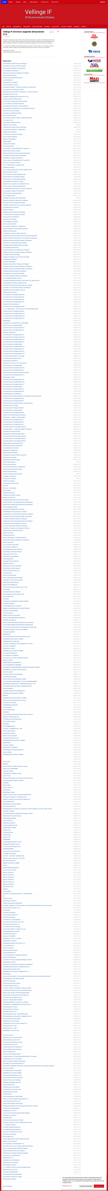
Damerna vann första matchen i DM (11, 851)
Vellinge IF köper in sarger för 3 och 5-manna (14, 858)
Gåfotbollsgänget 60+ (8, 558)
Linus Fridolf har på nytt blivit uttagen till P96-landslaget (16, 1113)
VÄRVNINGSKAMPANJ (8, 848)
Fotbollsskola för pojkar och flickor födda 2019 (14, 233)
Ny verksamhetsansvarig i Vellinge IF (12, 591)
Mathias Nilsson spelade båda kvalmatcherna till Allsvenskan (18, 504)
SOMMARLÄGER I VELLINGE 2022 (11, 641)
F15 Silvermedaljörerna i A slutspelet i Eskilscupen (15, 955)
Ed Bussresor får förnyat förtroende (11, 431)
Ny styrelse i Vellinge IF (8, 745)
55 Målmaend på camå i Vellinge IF (11, 1087)
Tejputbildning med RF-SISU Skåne (11, 459)
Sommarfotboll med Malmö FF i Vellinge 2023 (14, 466)
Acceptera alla (99, 1186)
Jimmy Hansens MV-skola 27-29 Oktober (13, 1077)
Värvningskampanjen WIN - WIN (10, 738)
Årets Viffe (5, 485)
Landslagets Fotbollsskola (9, 853)
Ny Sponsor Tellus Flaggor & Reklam (12, 1054)
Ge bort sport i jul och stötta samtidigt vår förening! (15, 657)
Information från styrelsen (9, 912)
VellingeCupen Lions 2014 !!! (10, 1110)
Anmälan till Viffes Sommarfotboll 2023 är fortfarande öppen (18, 403)
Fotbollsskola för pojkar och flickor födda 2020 (14, 127)
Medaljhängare (6, 320)
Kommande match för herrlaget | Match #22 (13, 299)
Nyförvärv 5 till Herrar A (8, 877)
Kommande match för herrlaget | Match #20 (13, 311)
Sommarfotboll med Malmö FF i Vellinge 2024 (14, 226)
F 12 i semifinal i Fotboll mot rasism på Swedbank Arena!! (17, 1167)
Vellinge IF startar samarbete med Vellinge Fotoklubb (16, 372)
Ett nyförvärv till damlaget (9, 261)
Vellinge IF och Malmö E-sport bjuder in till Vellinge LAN (16, 799)
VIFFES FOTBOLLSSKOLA (9, 721)
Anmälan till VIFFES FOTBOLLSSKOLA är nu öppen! (15, 766)
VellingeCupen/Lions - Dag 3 (10, 1025)
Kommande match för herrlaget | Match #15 (13, 349)
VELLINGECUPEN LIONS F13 (9, 933)
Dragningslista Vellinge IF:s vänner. (11, 844)
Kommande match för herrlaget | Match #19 (13, 318)
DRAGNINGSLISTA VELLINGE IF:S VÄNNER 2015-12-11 (16, 971)
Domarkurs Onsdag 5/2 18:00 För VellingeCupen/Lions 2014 (17, 1122)
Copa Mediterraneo (7, 573)
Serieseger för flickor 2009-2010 (11, 561)
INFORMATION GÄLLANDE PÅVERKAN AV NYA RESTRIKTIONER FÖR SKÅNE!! (21, 667)
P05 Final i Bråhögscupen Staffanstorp (12, 1049)
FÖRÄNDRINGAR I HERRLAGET (10, 705)
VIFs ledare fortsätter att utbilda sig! (11, 1127)
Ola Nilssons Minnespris (9, 492)
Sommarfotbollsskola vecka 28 (10, 985)
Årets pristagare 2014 (8, 1136)
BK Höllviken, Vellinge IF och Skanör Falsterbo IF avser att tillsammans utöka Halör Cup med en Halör (27, 905)
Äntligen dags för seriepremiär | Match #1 (13, 443)
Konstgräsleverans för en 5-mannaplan (12, 1058)
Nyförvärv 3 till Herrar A (8, 881)
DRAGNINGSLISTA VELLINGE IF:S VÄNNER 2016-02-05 (16, 966)
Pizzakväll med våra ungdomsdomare (12, 358)
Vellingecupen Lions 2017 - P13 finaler (12, 938)
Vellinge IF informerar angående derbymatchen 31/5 (15, 1098)
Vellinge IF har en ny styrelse (10, 124)
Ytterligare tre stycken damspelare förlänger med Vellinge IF (17, 240)
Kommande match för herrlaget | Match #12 (13, 379)
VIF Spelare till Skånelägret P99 (10, 1172)
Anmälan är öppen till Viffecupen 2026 (12, 99)
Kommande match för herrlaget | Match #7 (13, 419)
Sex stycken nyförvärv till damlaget (11, 254)
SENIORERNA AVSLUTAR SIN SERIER (12, 804)
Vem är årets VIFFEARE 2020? (10, 653)
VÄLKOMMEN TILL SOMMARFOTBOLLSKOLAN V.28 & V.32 (17, 1004)
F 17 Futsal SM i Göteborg (9, 1124)
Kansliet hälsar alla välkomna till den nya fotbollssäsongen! (17, 990)
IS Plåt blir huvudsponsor (9, 481)
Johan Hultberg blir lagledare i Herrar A (12, 278)
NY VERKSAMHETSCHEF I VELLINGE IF (12, 606)
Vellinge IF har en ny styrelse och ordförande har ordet (16, 183)
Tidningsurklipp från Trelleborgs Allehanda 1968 (14, 282)
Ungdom (18, 2)
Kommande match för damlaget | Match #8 (13, 398)
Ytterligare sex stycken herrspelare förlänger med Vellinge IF (17, 516)
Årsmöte (5, 865)
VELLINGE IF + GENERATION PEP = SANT (12, 728)
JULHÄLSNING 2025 (8, 80)
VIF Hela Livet (45, 2)
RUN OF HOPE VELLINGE (9, 709)
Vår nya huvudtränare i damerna (10, 84)
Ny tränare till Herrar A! (8, 596)
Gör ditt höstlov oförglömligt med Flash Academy (15, 101)
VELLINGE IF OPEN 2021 (8, 603)
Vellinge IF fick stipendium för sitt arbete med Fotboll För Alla (18, 778)
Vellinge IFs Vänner (7, 898)
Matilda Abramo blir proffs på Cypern (12, 815)
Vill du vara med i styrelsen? (9, 478)
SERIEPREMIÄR (6, 839)
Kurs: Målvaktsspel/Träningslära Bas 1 (12, 1129)
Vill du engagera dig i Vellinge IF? (11, 70)
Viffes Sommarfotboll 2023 (9, 464)
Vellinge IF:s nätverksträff (9, 332)
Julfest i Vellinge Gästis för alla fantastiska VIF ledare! (16, 1139)
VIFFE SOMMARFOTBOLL (9, 726)
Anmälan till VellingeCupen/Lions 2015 (12, 1075)
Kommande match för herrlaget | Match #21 (13, 301)
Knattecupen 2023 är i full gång (10, 405)
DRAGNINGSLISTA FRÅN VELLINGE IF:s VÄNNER (14, 698)
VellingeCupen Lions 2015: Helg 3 (11, 1021)
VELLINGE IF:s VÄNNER (8, 811)
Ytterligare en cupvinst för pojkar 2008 (12, 565)
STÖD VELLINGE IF (7, 707)
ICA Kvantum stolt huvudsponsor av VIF (12, 997)
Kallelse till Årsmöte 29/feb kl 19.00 (11, 969)
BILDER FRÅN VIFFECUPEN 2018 (10, 867)
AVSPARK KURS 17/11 (8, 1157)
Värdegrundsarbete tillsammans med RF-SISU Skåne (16, 499)
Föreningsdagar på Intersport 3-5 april (12, 841)
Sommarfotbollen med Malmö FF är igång (13, 181)
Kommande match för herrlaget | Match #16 (13, 341)
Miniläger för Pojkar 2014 (9, 497)
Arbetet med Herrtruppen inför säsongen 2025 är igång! (16, 153)
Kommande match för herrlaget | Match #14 (13, 351)
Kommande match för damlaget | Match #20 (13, 306)
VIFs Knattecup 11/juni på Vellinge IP (12, 919)
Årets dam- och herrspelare (9, 488)
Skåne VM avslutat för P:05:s (10, 1011)
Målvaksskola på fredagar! (9, 1179)
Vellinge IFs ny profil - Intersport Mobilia (12, 1037)
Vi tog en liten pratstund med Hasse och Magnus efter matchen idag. (19, 627)
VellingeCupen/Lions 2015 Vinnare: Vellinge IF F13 (15, 1023)
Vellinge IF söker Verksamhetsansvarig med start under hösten (18, 622)
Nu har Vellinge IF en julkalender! (11, 655)
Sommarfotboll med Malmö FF (10, 360)
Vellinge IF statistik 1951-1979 (10, 1044)
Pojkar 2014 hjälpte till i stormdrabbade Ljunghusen (15, 228)
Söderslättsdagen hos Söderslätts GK (12, 393)
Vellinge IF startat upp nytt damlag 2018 (12, 903)
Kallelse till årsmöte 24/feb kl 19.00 (11, 1039)
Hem (4, 2)
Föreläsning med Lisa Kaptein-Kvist (11, 1155)
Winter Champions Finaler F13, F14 (11, 924)
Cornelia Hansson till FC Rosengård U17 (12, 1047)
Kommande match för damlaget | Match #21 (13, 297)
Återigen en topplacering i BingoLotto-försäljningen (15, 200)
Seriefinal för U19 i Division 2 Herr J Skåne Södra (14, 363)
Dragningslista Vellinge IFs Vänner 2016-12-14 (14, 943)
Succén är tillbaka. (7, 752)
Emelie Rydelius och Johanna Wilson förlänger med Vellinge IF (18, 514)
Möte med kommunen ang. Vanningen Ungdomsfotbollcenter (18, 1146)
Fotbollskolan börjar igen (9, 917)
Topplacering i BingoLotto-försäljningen (12, 445)
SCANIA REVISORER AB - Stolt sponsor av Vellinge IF (15, 1002)
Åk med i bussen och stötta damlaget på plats (14, 174)
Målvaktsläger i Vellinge (8, 792)
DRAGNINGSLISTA (7, 1117)
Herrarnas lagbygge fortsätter (10, 507)
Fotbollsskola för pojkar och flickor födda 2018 (14, 455)
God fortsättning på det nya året (10, 247)
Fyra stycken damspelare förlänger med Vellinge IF (15, 275)
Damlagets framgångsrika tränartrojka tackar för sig (15, 96)
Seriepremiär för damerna (9, 733)
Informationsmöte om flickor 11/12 (11, 907)
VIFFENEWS (6, 782)
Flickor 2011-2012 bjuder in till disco (11, 162)
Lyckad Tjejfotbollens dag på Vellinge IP (12, 549)
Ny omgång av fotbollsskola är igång (12, 113)
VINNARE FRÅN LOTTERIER (9, 827)
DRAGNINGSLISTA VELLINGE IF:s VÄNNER (13, 639)
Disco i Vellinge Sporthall (9, 195)
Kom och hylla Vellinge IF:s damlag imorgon (13, 165)
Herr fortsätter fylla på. (8, 146)
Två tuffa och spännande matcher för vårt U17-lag (15, 587)
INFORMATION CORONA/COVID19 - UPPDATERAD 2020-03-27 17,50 (19, 683)
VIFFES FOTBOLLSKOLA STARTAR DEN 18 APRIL (14, 679)
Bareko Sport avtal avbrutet (9, 1134)
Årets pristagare (7, 973)
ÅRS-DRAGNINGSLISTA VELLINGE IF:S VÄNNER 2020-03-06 (17, 686)
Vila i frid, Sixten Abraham (9, 462)
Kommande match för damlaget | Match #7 (13, 412)
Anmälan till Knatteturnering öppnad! (12, 1018)
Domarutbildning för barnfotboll (11, 207)
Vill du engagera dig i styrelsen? (10, 221)
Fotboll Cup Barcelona (8, 948)
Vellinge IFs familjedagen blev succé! (12, 1082)
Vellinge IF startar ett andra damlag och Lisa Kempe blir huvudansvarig (20, 238)
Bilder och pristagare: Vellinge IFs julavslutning (14, 1061)
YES (4, 896)
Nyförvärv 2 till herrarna (8, 884)
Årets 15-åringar (7, 490)
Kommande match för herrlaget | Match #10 (13, 391)
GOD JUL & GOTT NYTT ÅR (9, 870)
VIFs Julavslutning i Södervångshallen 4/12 (13, 1143)
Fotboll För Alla (6, 775)
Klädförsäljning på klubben (9, 818)
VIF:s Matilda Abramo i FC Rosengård (12, 1070)
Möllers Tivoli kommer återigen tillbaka (12, 193)
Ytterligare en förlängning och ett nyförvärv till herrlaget (16, 257)
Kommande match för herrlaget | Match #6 (13, 424)
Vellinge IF (5, 889)
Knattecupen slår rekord (9, 535)
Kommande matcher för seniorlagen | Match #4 (14, 436)
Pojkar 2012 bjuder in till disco (10, 172)
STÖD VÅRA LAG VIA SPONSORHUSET (12, 719)
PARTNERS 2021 (7, 634)
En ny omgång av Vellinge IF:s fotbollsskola (13, 191)
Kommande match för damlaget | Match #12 (13, 367)
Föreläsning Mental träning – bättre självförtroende (15, 1014)
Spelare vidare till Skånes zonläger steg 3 (13, 1103)
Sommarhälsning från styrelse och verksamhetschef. (16, 106)
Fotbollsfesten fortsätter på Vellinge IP (12, 551)
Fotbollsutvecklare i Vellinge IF (10, 82)
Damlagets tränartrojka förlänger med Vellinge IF (14, 155)
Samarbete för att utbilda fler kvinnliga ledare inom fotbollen (17, 285)
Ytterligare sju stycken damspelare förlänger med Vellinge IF (17, 252)
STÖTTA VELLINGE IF (8, 613)
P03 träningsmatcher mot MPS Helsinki (12, 1174)
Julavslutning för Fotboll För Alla (11, 483)
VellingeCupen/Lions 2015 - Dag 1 (11, 1030)
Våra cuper (55, 2)
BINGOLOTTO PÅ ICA (8, 660)
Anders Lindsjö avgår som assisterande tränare (14, 537)
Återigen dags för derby (9, 377)
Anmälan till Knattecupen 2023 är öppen (12, 469)
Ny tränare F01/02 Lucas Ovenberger (12, 1080)
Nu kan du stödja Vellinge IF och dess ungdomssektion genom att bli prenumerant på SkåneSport (26, 976)
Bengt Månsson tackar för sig (10, 94)
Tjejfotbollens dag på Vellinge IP (11, 556)
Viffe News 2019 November (9, 702)
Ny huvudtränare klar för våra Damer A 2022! (13, 594)
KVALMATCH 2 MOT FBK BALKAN (11, 1160)
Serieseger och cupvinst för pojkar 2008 (12, 580)
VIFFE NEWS (6, 599)
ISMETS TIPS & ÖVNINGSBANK (10, 768)
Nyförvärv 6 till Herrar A (8, 874)
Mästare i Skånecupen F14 (9, 1051)
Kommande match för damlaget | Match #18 (13, 316)
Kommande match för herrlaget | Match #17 (13, 334)
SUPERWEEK (6, 712)
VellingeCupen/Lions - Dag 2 (10, 1028)
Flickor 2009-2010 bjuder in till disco (11, 122)
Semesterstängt (7, 834)
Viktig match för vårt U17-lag (10, 554)
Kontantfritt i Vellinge (8, 771)
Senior (11, 2)
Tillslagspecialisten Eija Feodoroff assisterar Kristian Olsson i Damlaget (20, 1106)
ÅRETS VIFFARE (7, 785)
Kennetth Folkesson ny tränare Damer (12, 1089)
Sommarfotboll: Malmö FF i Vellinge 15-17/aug (14, 929)
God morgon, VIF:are (8, 120)
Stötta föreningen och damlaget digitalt (12, 325)
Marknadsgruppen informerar (10, 1006)
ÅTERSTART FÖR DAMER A (9, 620)
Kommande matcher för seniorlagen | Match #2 (14, 440)
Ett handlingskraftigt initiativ (9, 676)
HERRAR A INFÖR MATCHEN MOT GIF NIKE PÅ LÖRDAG (16, 608)
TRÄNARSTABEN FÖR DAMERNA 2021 (12, 662)
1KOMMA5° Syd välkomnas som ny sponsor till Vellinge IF (17, 205)
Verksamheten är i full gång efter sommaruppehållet (15, 323)
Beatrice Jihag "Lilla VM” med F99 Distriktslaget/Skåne (16, 992)
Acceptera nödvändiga (86, 1186)
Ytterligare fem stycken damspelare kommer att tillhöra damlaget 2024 (20, 235)
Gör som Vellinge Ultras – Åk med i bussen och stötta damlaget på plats (20, 308)
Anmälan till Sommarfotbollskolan (11, 1108)
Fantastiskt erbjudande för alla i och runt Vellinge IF (15, 629)
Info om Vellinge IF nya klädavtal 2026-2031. (13, 103)
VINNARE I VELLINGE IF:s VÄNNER (11, 863)
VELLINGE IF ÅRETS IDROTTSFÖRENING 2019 (14, 690)
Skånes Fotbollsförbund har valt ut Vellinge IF (14, 1150)
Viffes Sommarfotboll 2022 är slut (11, 570)
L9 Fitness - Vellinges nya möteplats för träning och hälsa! (17, 988)
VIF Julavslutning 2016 (8, 945)
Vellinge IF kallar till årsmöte (9, 75)
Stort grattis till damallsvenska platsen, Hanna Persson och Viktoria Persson (21, 280)
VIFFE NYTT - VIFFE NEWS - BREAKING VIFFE (13, 856)
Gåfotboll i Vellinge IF (8, 209)
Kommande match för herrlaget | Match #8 (13, 407)
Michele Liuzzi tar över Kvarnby (10, 1162)
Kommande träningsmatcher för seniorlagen (13, 356)
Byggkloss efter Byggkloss (9, 139)
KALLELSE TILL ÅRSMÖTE (9, 646)
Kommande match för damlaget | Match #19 (13, 313)
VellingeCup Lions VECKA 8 (9, 1115)
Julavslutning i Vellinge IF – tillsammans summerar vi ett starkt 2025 (19, 87)
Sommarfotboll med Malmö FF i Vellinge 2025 (14, 129)
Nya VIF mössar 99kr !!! (8, 1068)
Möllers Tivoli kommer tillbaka (10, 452)
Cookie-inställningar (7, 1186)
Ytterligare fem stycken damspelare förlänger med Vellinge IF (18, 521)
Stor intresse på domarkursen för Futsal (12, 1042)
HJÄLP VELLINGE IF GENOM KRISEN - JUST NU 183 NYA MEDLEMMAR (20, 681)
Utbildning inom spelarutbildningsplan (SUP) (14, 433)
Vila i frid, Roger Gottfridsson (10, 136)
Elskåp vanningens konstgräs (10, 950)
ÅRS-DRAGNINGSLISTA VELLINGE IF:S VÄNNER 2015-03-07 (17, 1016)
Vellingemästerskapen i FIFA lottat (11, 931)
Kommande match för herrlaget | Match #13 (13, 370)
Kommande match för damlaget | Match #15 (13, 339)
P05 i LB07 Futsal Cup (8, 1035)
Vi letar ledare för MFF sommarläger (11, 926)
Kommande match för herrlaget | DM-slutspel (14, 214)
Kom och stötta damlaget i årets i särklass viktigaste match (17, 169)
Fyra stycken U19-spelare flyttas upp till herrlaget (15, 242)
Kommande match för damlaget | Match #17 (13, 327)
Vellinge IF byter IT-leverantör (10, 292)
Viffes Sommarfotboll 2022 (9, 575)
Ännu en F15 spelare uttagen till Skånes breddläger (15, 1148)
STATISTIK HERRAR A (8, 688)
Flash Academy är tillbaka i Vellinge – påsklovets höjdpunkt (17, 117)
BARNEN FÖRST (7, 742)
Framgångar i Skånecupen (9, 476)
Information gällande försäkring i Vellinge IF (13, 780)
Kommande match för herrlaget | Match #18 (13, 330)
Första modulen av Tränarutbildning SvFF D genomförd (16, 160)
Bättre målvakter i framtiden (9, 1164)
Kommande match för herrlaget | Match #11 (13, 384)
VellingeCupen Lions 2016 (9, 962)
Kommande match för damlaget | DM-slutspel (14, 202)
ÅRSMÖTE (5, 695)
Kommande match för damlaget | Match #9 (13, 389)
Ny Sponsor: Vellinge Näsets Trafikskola (12, 999)
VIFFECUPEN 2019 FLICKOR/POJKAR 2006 (13, 749)
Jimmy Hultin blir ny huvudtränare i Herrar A (13, 89)
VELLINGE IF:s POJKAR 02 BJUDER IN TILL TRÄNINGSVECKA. (17, 893)
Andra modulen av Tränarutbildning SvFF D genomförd (16, 148)
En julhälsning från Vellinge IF (10, 259)
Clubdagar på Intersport (9, 167)
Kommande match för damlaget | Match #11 (13, 374)
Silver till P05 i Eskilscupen (9, 981)
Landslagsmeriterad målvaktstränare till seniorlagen (15, 245)
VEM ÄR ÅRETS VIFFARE (9, 648)
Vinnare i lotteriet (7, 891)
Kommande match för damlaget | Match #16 (13, 337)
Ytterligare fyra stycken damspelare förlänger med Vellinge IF (17, 268)
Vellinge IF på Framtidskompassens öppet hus (14, 415)
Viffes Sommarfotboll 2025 (9, 115)
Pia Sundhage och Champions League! (12, 1176)
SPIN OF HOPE (6, 761)
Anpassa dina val (66, 1186)
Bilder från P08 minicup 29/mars (10, 1009)
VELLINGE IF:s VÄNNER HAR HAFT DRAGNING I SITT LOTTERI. (18, 643)
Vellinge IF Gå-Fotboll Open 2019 (11, 716)
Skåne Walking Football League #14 (12, 568)
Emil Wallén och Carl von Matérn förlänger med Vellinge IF (17, 287)
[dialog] (83, 1181)
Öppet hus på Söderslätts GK (10, 584)
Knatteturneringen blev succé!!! (10, 1091)
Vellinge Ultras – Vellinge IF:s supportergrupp (14, 417)
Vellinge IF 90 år (7, 830)
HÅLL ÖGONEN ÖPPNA (8, 801)
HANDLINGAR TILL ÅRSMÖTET (10, 747)
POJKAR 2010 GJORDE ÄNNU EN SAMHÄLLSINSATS (16, 601)
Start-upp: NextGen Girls (9, 1084)
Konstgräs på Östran (8, 832)
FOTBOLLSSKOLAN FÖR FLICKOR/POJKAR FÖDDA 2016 (16, 636)
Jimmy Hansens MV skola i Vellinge (11, 983)
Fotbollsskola (34, 2)
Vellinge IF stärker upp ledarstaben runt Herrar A (14, 700)
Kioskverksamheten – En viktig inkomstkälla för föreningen (17, 429)
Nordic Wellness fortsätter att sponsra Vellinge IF (15, 63)
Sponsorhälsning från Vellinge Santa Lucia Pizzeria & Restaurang (18, 108)
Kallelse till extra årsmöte (9, 823)
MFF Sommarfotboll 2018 (9, 860)
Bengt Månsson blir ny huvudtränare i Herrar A (14, 290)
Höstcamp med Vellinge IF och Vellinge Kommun (15, 797)
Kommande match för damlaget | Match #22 (13, 294)
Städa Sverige (6, 589)
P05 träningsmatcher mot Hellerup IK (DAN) (13, 978)
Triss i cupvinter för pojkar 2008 (10, 544)
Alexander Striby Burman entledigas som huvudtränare (16, 540)
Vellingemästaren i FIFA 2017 (10, 940)
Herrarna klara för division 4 (9, 900)
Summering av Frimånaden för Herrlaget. (13, 134)
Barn (25, 2)
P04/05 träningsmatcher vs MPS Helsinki (12, 1096)
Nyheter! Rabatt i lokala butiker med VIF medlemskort (16, 995)
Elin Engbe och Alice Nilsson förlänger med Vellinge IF (16, 264)
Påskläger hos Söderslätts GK (10, 450)
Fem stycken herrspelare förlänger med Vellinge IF (15, 518)
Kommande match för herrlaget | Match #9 (13, 400)
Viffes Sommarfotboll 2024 (9, 224)
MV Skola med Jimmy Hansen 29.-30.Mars (13, 1120)
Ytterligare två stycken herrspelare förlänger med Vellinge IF (17, 266)
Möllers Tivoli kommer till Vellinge (11, 110)
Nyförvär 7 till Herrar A (8, 872)
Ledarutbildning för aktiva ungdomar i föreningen (15, 511)
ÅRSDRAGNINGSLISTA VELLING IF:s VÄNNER (14, 740)
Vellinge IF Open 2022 (8, 532)
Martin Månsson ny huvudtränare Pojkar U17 (13, 1063)
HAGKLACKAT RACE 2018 (9, 806)
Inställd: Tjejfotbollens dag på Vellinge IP (13, 577)
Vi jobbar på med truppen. (9, 143)
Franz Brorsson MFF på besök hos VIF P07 (13, 922)
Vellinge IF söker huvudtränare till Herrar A (13, 530)
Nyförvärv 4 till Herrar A (8, 879)
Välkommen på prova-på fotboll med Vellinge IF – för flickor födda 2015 (20, 91)
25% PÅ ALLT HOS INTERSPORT (10, 610)
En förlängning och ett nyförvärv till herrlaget (13, 273)
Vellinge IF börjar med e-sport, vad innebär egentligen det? (17, 794)
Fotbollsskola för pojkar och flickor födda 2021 (14, 66)
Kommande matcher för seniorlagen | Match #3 (14, 438)
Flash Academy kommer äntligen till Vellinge (13, 176)
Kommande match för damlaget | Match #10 (13, 382)
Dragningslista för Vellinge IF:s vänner (12, 773)
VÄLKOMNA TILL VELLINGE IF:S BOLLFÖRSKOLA (15, 669)
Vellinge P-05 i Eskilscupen (9, 957)
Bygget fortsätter (7, 141)
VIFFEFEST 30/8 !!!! (7, 1094)
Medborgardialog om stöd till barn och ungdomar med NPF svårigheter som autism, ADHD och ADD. (27, 808)
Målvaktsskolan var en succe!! (10, 1169)
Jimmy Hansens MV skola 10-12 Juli (11, 1101)
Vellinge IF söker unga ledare (10, 735)
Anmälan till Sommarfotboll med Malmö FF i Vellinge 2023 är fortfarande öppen (22, 396)
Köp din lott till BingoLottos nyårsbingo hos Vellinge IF (16, 249)
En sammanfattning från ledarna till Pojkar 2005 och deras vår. (18, 714)
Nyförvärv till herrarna (8, 886)
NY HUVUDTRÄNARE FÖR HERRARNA (12, 665)
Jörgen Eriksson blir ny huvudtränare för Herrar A (14, 523)
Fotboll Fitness (6, 790)
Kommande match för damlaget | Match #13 (13, 353)
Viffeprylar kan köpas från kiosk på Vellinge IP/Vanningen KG (18, 964)
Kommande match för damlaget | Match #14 (13, 346)
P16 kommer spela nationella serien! (11, 846)
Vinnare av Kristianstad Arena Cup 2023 (12, 474)
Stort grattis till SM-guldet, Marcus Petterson (13, 509)
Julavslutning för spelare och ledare (11, 495)
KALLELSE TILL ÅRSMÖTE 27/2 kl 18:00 (12, 1131)
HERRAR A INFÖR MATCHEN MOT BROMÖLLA (14, 617)
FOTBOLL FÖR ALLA (8, 787)
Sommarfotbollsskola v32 (9, 952)
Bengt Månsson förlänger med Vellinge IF (13, 158)
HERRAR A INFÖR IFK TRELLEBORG (11, 615)
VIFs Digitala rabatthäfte (9, 632)
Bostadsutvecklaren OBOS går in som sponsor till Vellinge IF (17, 188)
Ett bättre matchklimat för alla (10, 825)
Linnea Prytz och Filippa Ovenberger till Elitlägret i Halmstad (17, 959)
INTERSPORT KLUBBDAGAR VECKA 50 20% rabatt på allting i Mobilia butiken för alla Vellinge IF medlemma (28, 1065)
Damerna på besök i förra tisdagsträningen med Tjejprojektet (18, 502)
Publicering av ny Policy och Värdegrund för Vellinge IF (16, 73)
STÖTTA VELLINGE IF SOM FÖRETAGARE (13, 674)
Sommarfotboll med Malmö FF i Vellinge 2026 (14, 68)
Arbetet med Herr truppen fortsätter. (11, 150)
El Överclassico (6, 910)
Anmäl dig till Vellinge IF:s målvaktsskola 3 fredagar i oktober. (18, 813)
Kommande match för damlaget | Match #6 (13, 422)
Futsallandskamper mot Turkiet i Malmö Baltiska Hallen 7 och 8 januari (20, 1056)
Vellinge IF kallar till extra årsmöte (11, 304)
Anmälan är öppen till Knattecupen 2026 (12, 77)
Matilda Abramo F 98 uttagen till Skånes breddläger (15, 1153)
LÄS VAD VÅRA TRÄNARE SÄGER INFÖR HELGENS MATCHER (18, 624)
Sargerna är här (6, 837)
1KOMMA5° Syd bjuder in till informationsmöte (14, 198)
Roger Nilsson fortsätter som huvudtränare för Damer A (16, 528)
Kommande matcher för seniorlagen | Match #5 (14, 426)
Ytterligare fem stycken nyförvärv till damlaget (14, 212)
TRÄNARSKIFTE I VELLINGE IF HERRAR (12, 1073)
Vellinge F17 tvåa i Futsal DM (10, 1141)
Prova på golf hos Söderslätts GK (11, 216)
